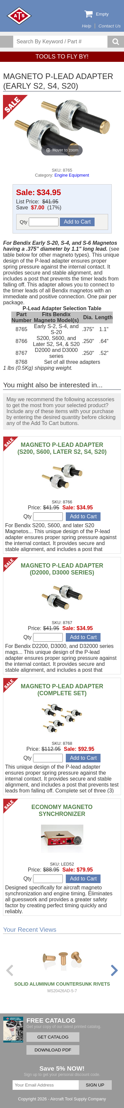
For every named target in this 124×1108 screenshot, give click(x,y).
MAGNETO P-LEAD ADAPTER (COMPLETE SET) (62, 690)
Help (86, 25)
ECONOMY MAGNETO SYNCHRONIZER (62, 810)
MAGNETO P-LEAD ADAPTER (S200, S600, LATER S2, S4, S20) (62, 448)
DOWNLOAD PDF (52, 1049)
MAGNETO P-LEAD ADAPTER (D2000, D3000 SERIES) (62, 569)
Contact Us (110, 25)
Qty (39, 222)
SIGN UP (95, 1085)
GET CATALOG (52, 1037)
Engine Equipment (72, 175)
